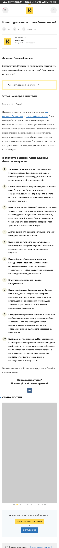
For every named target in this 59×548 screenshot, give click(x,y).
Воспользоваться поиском (29, 475)
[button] (17, 457)
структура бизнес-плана (37, 116)
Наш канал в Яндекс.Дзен (40, 535)
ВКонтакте (29, 390)
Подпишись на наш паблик (38, 528)
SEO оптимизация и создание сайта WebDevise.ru (30, 2)
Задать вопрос (29, 483)
